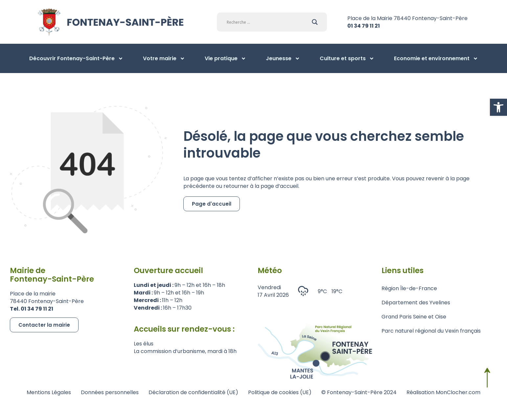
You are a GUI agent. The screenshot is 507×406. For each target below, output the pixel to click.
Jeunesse (283, 58)
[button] (498, 107)
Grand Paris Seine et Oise (413, 316)
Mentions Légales (49, 392)
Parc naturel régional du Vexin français (431, 331)
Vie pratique (225, 58)
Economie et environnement (436, 58)
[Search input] (268, 22)
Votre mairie (164, 58)
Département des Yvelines (415, 302)
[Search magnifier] (314, 22)
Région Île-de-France (409, 288)
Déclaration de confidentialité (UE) (193, 392)
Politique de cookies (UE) (279, 392)
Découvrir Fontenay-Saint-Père (76, 58)
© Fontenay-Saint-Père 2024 (359, 392)
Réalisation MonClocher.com (443, 392)
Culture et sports (347, 58)
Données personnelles (110, 392)
